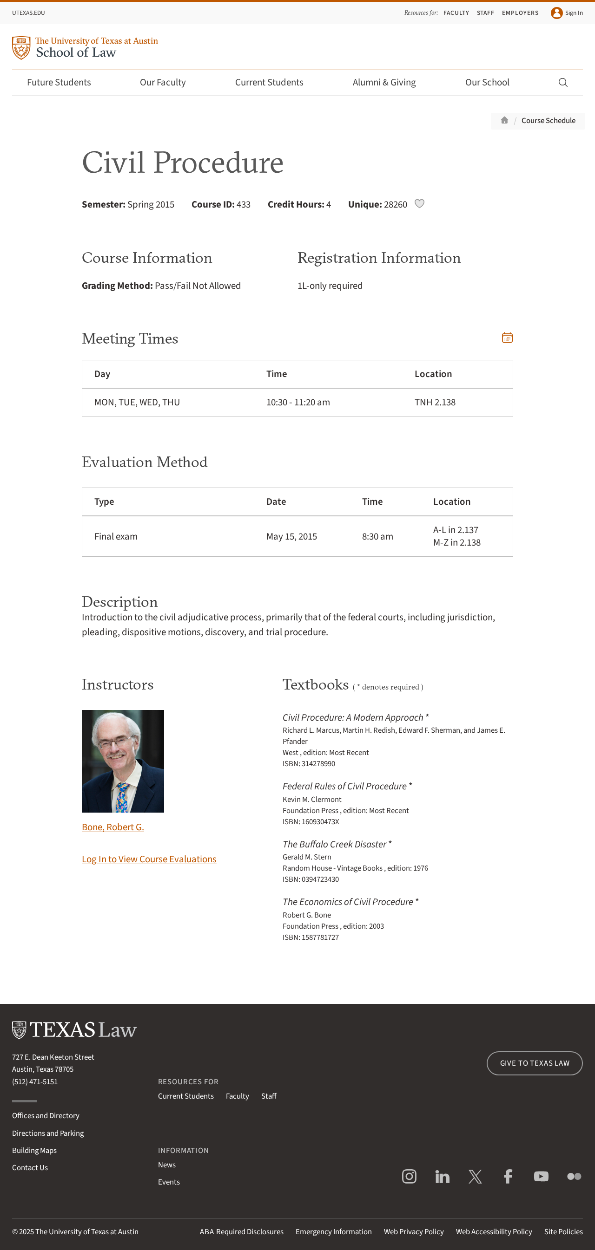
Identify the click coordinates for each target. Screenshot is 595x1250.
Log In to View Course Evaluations (149, 859)
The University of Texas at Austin (87, 1231)
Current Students (275, 82)
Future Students (65, 82)
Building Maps (34, 1150)
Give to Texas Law (535, 1063)
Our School (493, 82)
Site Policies (563, 1231)
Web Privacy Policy (414, 1231)
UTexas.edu (28, 12)
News (167, 1165)
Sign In (567, 13)
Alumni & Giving (391, 82)
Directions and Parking (48, 1133)
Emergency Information (334, 1231)
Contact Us (30, 1167)
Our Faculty (169, 82)
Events (169, 1182)
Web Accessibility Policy (494, 1231)
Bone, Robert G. (123, 772)
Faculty (456, 12)
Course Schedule (548, 120)
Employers (520, 12)
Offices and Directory (45, 1115)
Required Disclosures (242, 1231)
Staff (486, 12)
